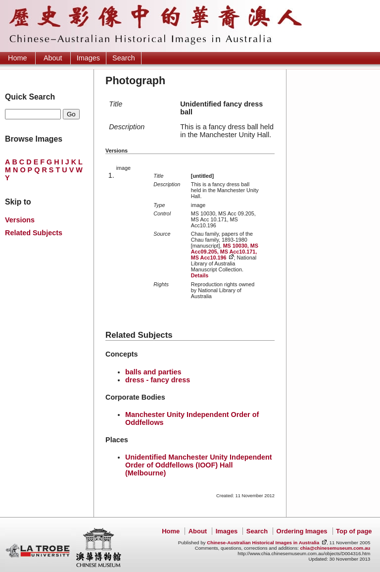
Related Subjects (33, 233)
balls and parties (153, 372)
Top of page (354, 531)
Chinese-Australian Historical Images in (263, 542)
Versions (20, 220)
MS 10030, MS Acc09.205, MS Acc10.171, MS (224, 251)
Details (199, 275)
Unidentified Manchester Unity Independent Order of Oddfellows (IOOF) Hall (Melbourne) (198, 465)
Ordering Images (302, 531)
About (53, 58)
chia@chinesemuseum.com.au (335, 548)
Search (123, 58)
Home (17, 58)
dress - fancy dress (157, 380)
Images (88, 58)
